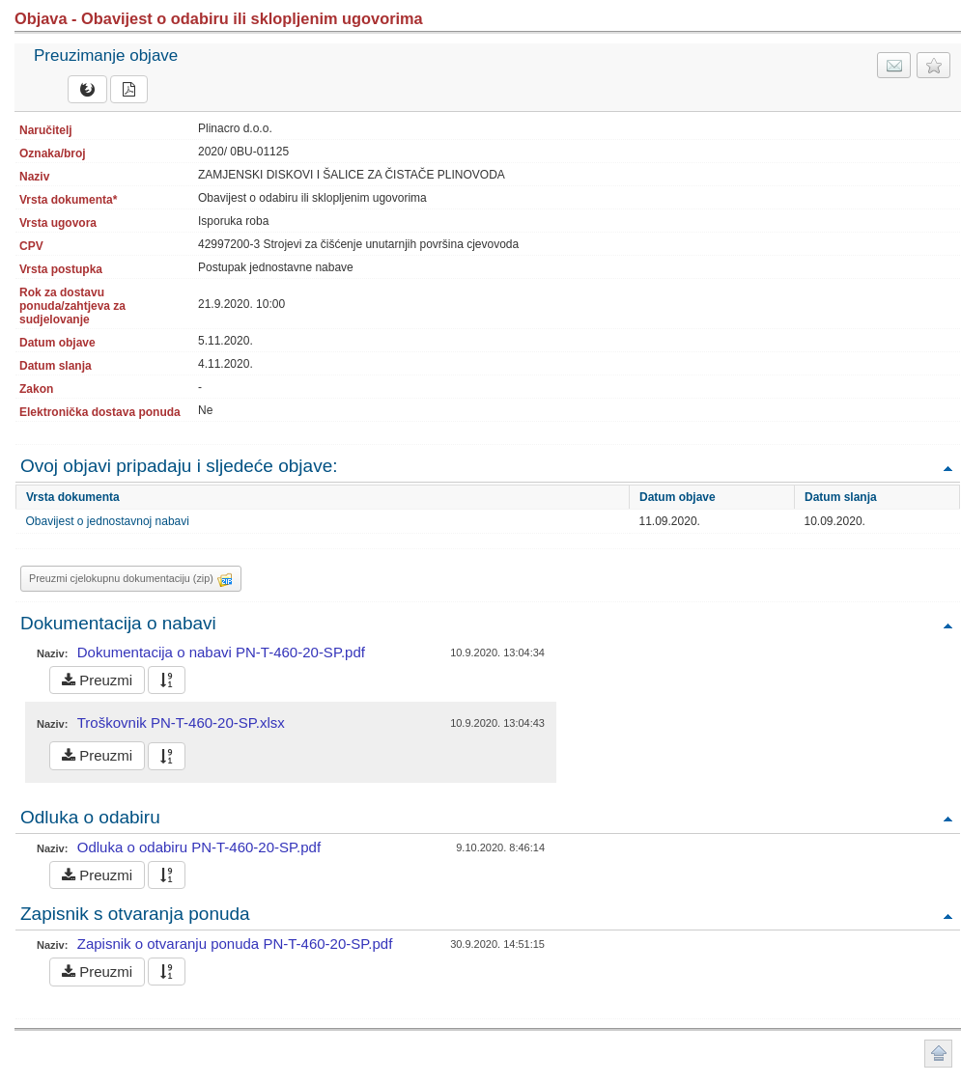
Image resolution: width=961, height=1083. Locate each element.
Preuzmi (97, 680)
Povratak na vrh (947, 468)
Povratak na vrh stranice (938, 1054)
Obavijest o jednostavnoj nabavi (107, 521)
